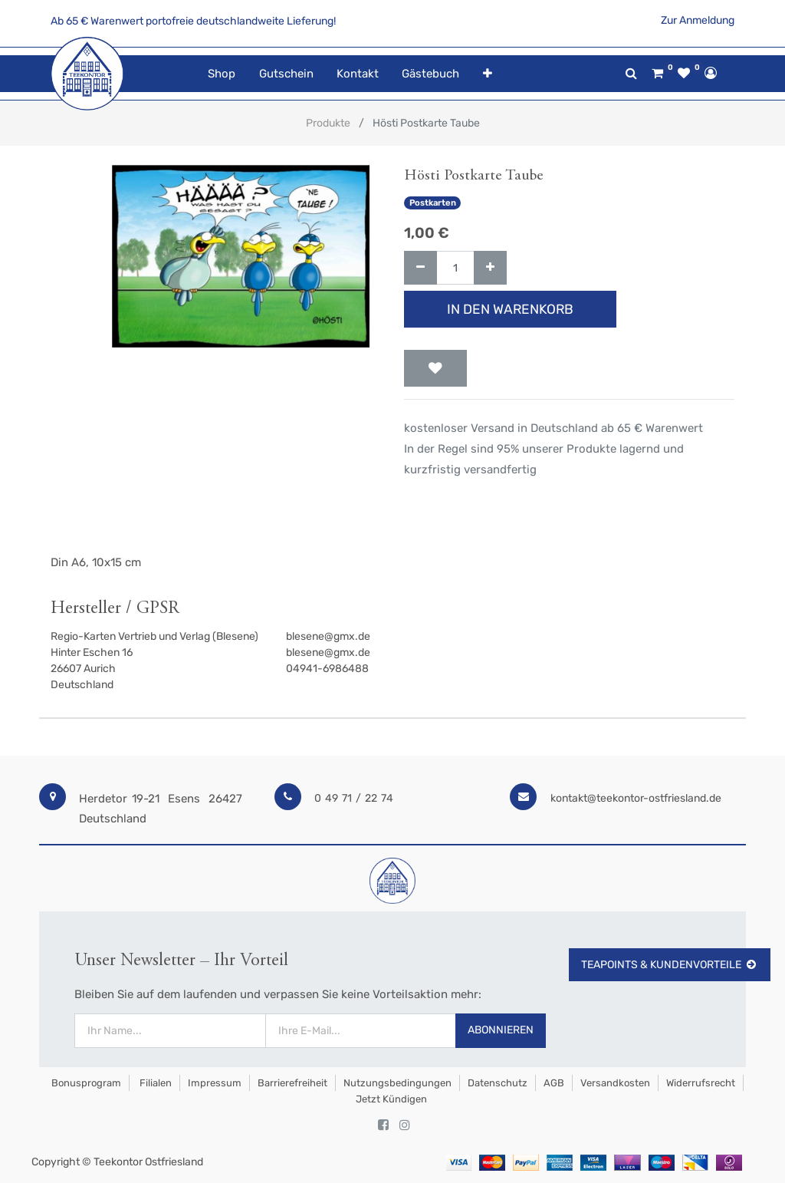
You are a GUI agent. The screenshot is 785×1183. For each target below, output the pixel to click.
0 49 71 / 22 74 (353, 798)
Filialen (154, 1083)
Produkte (328, 123)
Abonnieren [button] (501, 1029)
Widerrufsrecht (700, 1083)
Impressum (214, 1083)
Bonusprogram (85, 1083)
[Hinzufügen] (490, 268)
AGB (554, 1083)
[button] (487, 74)
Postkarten (432, 203)
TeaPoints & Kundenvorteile (669, 964)
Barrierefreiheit (292, 1083)
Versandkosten (615, 1083)
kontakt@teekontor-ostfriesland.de (635, 798)
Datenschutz (497, 1083)
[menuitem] (221, 74)
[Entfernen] (420, 268)
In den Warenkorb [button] (510, 309)
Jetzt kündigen (391, 1099)
